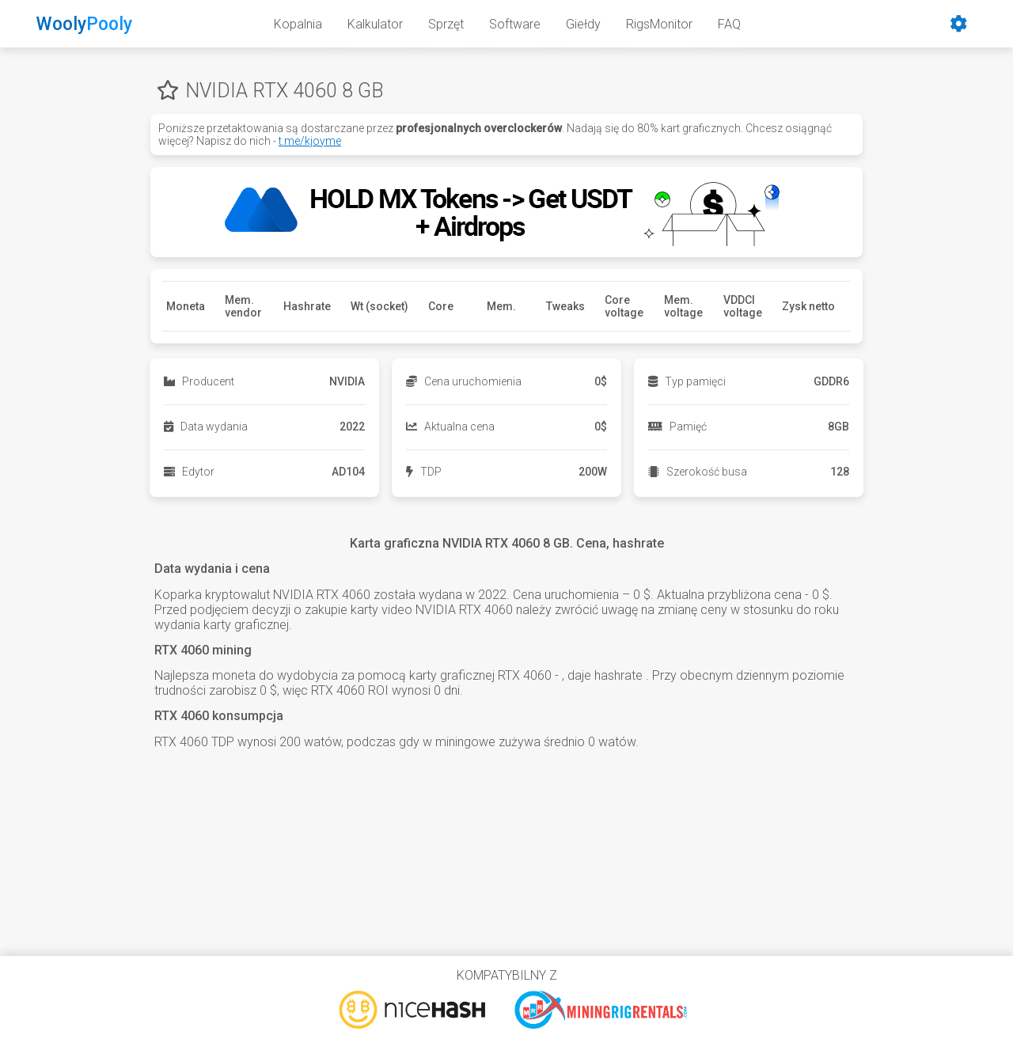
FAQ (729, 24)
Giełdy (583, 24)
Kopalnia (298, 24)
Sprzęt (446, 24)
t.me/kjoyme (310, 141)
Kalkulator (375, 24)
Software (515, 24)
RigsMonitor (659, 24)
